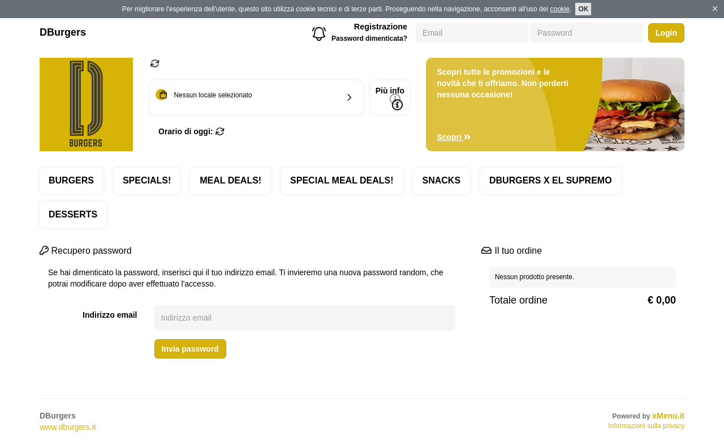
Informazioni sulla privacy (646, 426)
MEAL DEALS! (230, 180)
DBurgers (63, 32)
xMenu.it (668, 415)
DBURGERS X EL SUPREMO (550, 180)
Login (666, 32)
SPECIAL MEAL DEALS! (342, 180)
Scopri (454, 137)
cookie (560, 9)
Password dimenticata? (369, 38)
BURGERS (71, 180)
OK (583, 9)
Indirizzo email (110, 314)
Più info (390, 98)
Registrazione (380, 26)
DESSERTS (73, 214)
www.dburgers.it (68, 427)
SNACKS (442, 180)
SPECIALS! (147, 180)
